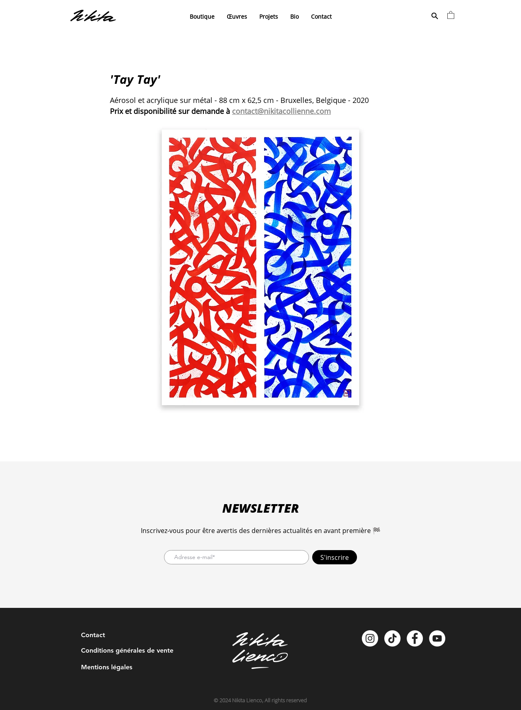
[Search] (434, 15)
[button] (450, 15)
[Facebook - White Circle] (415, 638)
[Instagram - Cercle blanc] (370, 638)
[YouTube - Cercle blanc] (437, 638)
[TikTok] (392, 638)
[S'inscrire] (334, 557)
